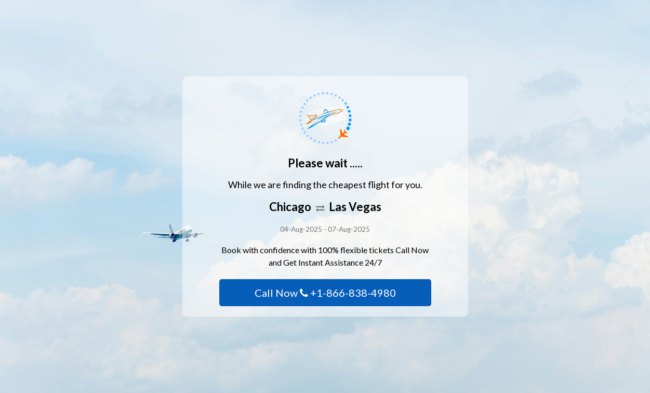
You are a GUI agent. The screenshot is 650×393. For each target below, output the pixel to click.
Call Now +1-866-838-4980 (325, 292)
